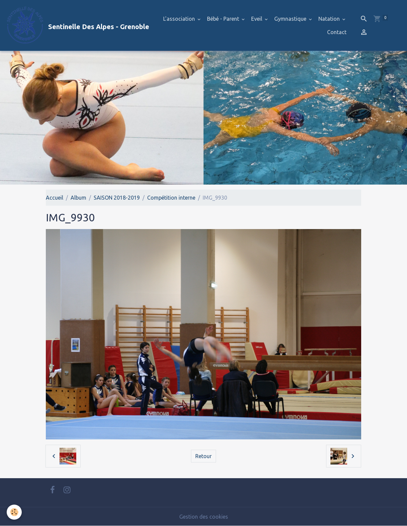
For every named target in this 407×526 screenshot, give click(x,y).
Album (78, 198)
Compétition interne (171, 198)
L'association (179, 19)
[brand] (73, 25)
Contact (336, 32)
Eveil (257, 19)
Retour (203, 456)
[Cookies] (14, 512)
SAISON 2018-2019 (117, 198)
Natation (329, 19)
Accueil (54, 198)
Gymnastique (291, 19)
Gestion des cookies (203, 517)
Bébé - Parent (223, 19)
